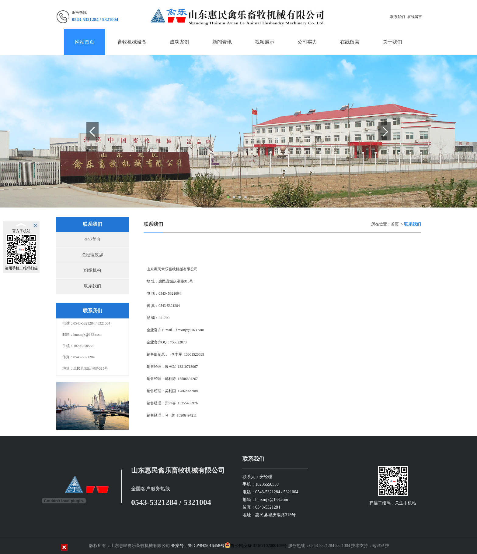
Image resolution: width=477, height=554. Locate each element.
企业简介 (92, 239)
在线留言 (414, 17)
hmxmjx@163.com (190, 330)
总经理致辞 (92, 255)
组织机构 (92, 270)
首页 (395, 224)
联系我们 (397, 17)
